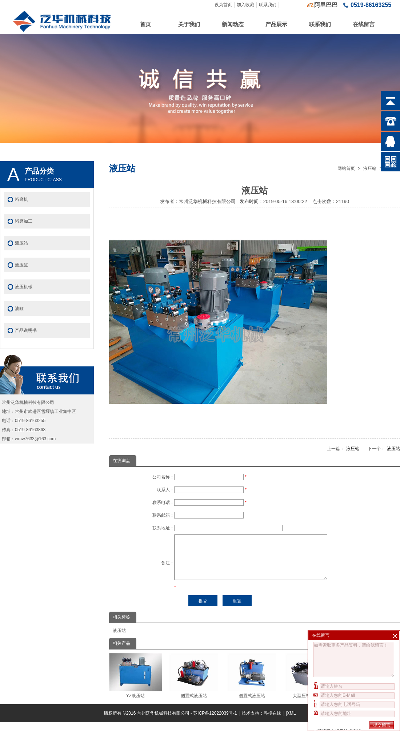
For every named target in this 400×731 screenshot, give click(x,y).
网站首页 (346, 168)
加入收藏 (245, 4)
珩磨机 (21, 199)
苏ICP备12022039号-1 (215, 721)
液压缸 (21, 264)
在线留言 (364, 24)
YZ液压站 (135, 684)
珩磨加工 (23, 221)
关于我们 (189, 24)
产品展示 (276, 24)
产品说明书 (26, 330)
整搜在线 (272, 721)
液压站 (369, 168)
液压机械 (23, 286)
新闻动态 (233, 24)
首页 (145, 24)
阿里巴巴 (325, 5)
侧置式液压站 (193, 684)
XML (291, 721)
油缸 (19, 308)
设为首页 (223, 4)
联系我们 (267, 4)
